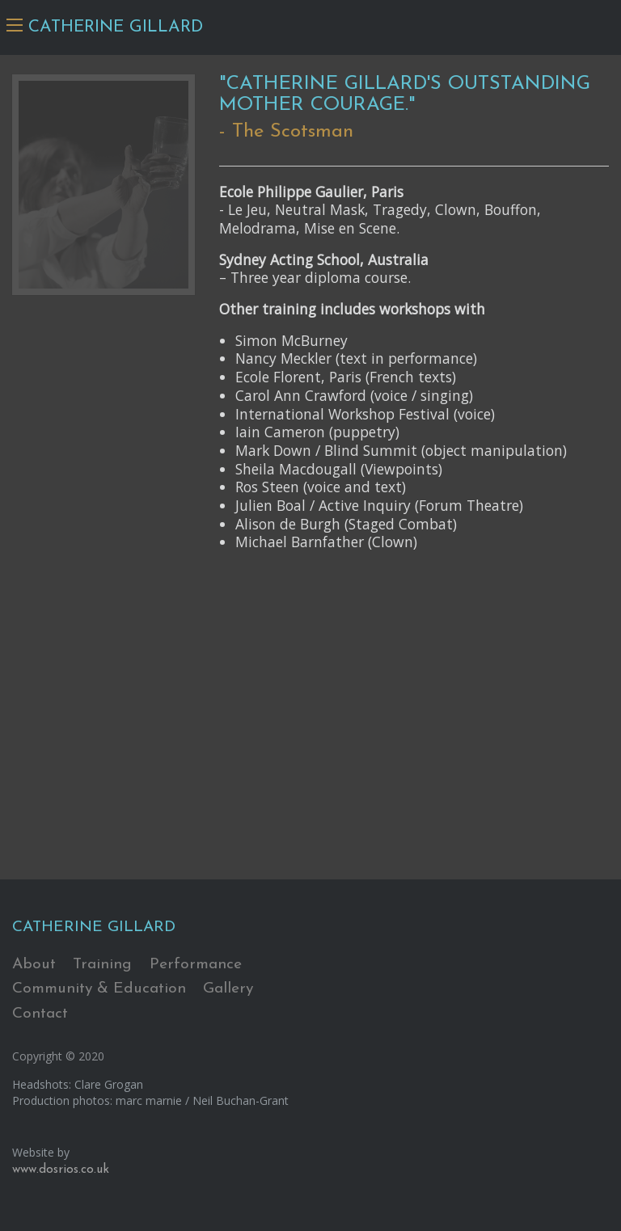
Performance (196, 964)
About (34, 964)
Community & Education (99, 989)
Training (102, 964)
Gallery (228, 989)
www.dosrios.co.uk (60, 1169)
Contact (40, 1014)
